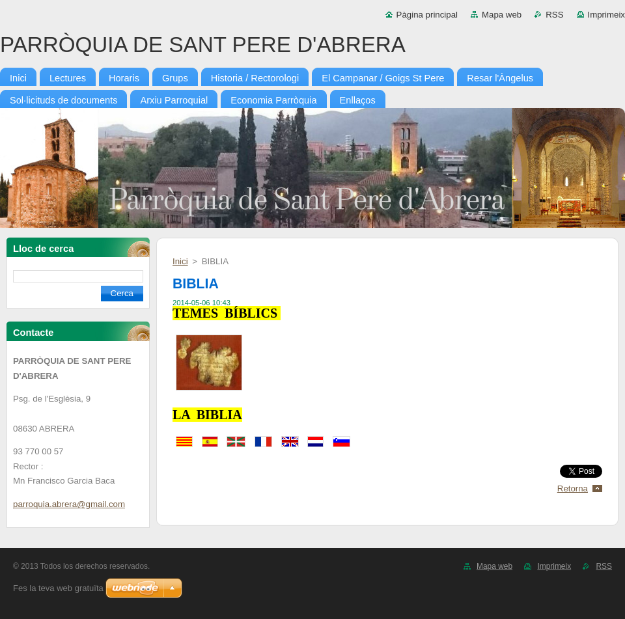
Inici (180, 261)
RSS (554, 15)
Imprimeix (607, 15)
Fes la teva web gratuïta (58, 588)
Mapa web (501, 15)
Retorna (572, 488)
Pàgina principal (427, 15)
